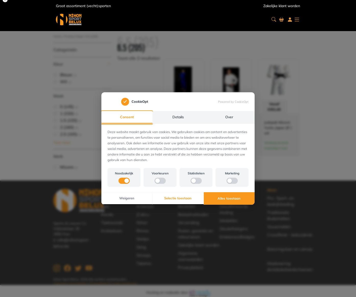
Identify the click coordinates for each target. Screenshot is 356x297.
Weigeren (126, 198)
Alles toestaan (229, 198)
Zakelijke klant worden (281, 6)
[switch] (124, 181)
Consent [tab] (127, 117)
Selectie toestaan (178, 198)
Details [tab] (178, 117)
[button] (273, 19)
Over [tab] (229, 117)
